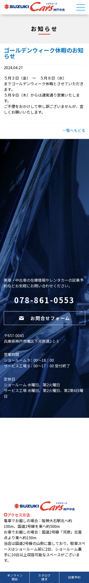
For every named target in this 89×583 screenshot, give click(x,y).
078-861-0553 (44, 299)
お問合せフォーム (44, 318)
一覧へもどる (73, 130)
